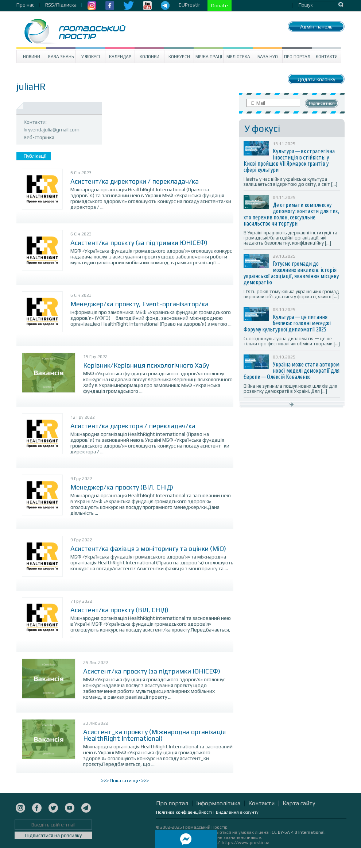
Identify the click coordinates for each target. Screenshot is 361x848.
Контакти (327, 56)
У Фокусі (90, 56)
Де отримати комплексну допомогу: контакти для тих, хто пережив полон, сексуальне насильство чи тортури (291, 214)
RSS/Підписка (61, 5)
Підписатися (322, 103)
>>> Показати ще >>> (125, 780)
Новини (31, 56)
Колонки (149, 56)
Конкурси (179, 56)
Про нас (25, 5)
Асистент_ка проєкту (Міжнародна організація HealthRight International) (154, 735)
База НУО (267, 56)
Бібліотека (238, 56)
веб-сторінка (39, 137)
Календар (120, 56)
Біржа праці (208, 56)
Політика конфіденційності (184, 812)
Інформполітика (218, 803)
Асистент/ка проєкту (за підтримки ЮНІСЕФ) (138, 242)
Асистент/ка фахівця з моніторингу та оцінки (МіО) (148, 548)
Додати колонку (316, 79)
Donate (219, 5)
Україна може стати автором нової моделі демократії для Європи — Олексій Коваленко (291, 370)
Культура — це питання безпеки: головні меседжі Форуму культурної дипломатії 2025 (287, 323)
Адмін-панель (316, 27)
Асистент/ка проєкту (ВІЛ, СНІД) (119, 610)
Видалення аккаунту (237, 812)
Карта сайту (299, 803)
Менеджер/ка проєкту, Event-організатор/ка (139, 304)
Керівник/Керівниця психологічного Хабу (146, 365)
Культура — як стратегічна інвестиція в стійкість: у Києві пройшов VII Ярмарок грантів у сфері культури (289, 160)
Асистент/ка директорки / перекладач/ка (134, 181)
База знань (61, 56)
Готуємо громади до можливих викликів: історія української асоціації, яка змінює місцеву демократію (291, 272)
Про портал (297, 56)
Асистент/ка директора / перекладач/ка (132, 426)
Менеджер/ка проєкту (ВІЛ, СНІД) (121, 487)
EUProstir (189, 5)
